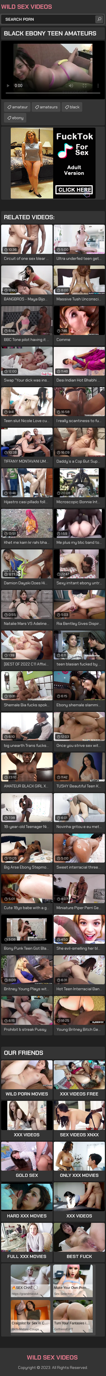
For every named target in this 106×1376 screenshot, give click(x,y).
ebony (17, 117)
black (74, 106)
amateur (20, 106)
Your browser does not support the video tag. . (53, 70)
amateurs (49, 106)
